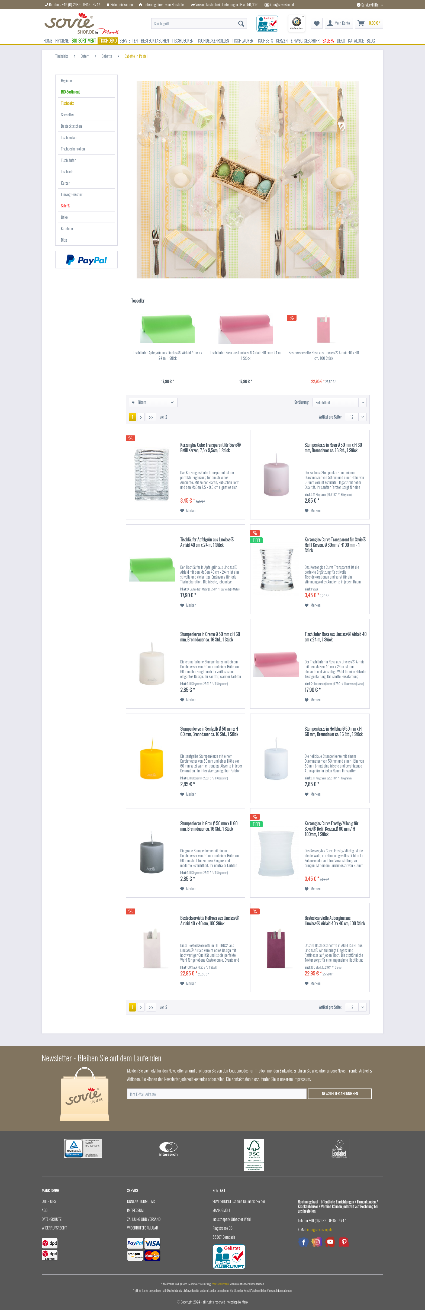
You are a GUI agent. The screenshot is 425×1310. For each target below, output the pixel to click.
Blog (64, 240)
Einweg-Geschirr (71, 194)
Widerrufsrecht (54, 1228)
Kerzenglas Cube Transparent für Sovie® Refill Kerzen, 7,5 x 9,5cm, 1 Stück (210, 448)
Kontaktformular (141, 1201)
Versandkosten (220, 1284)
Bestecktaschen (71, 126)
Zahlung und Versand (143, 1219)
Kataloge (67, 228)
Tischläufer (68, 160)
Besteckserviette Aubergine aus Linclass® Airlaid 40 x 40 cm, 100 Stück (335, 921)
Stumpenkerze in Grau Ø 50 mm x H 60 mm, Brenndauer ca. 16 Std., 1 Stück (208, 826)
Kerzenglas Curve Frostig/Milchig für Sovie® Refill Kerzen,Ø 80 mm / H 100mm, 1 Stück (331, 829)
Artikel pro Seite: (330, 417)
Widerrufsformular (142, 1228)
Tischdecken (69, 137)
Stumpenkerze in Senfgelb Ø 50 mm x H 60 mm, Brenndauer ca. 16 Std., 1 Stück (209, 731)
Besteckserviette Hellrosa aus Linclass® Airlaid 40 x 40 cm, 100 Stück (209, 921)
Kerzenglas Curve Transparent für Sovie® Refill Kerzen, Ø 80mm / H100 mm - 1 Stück (335, 545)
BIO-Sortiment (70, 92)
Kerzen (65, 183)
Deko (64, 217)
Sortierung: (301, 402)
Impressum (135, 1210)
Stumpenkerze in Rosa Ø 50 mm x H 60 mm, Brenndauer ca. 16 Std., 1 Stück (333, 448)
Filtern (139, 402)
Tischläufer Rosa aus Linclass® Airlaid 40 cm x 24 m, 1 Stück (245, 355)
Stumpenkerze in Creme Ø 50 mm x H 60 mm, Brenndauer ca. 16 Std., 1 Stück (210, 637)
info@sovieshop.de (282, 4)
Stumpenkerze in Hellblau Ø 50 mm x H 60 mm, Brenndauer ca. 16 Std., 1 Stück (333, 731)
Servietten (68, 114)
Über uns (49, 1201)
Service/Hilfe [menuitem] (368, 5)
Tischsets (67, 171)
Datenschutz (52, 1219)
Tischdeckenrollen (73, 149)
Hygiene (66, 80)
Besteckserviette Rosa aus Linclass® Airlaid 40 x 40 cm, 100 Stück (324, 355)
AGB (44, 1210)
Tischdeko (67, 103)
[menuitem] (199, 23)
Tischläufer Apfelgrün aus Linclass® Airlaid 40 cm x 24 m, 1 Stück (167, 355)
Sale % (65, 205)
